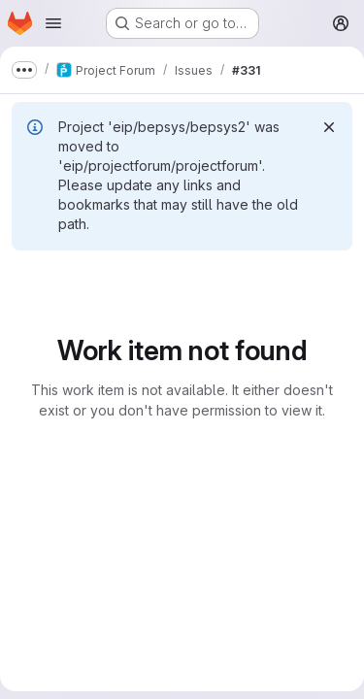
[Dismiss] (329, 127)
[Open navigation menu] (53, 23)
